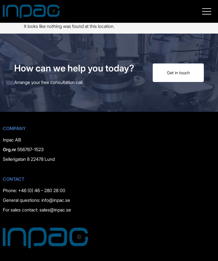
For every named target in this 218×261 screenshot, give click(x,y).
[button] (206, 11)
